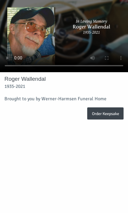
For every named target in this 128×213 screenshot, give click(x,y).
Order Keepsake (105, 113)
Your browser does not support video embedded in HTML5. (64, 36)
